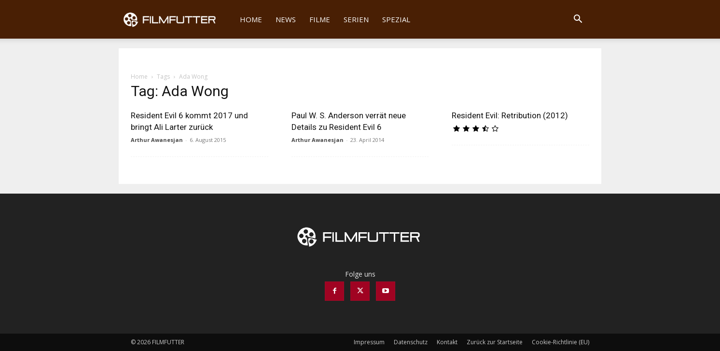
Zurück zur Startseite (495, 342)
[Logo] (176, 19)
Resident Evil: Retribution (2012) (510, 115)
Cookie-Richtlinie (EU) (560, 342)
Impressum (369, 342)
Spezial (396, 19)
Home (251, 19)
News (286, 19)
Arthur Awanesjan (157, 139)
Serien (356, 19)
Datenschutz (411, 342)
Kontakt (447, 342)
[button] (577, 20)
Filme (319, 19)
